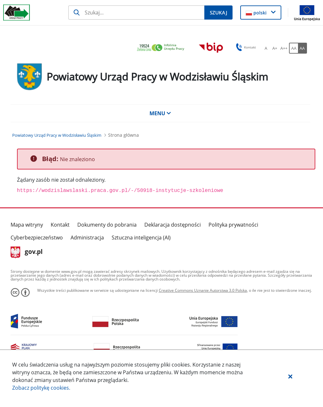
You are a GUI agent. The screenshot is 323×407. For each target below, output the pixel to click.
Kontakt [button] (245, 47)
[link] (162, 48)
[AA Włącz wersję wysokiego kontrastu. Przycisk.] (302, 48)
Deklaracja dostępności (172, 224)
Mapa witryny (27, 224)
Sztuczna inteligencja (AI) (141, 237)
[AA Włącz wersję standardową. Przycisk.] (293, 48)
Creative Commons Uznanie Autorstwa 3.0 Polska (203, 290)
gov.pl (27, 252)
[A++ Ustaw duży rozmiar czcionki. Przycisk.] (284, 48)
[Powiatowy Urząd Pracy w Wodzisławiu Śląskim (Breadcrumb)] (56, 135)
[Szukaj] (136, 12)
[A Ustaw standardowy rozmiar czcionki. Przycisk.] (266, 48)
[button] (290, 376)
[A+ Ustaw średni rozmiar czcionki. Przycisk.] (275, 48)
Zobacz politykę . (41, 387)
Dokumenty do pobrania (107, 224)
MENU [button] (160, 113)
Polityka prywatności (233, 224)
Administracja (87, 237)
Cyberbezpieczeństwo (37, 237)
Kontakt (60, 224)
